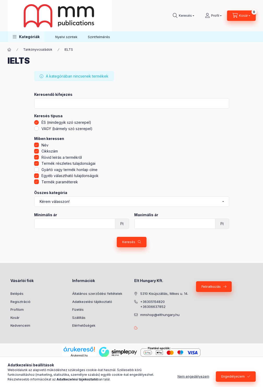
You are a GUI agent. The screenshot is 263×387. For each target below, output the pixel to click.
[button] (26, 36)
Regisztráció (20, 302)
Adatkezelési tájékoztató (92, 302)
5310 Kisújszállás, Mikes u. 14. (164, 293)
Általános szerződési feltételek (97, 293)
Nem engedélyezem (193, 376)
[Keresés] (183, 15)
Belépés (16, 293)
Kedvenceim (20, 325)
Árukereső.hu (79, 355)
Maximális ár (146, 215)
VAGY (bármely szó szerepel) (67, 128)
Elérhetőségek (83, 325)
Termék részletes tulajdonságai (68, 163)
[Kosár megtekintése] (241, 15)
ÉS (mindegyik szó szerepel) (66, 122)
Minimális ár (45, 215)
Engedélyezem (233, 376)
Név (44, 145)
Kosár (15, 317)
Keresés (128, 242)
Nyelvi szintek (66, 37)
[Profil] (213, 15)
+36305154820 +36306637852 (153, 304)
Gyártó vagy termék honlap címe (69, 169)
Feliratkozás (211, 286)
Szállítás (78, 317)
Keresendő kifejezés (53, 94)
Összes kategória (50, 193)
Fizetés (78, 309)
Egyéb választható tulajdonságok (70, 175)
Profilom (17, 309)
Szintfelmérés (99, 37)
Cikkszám (49, 151)
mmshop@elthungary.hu (160, 315)
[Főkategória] (9, 49)
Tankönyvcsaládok (37, 49)
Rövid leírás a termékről (61, 157)
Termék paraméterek (59, 182)
